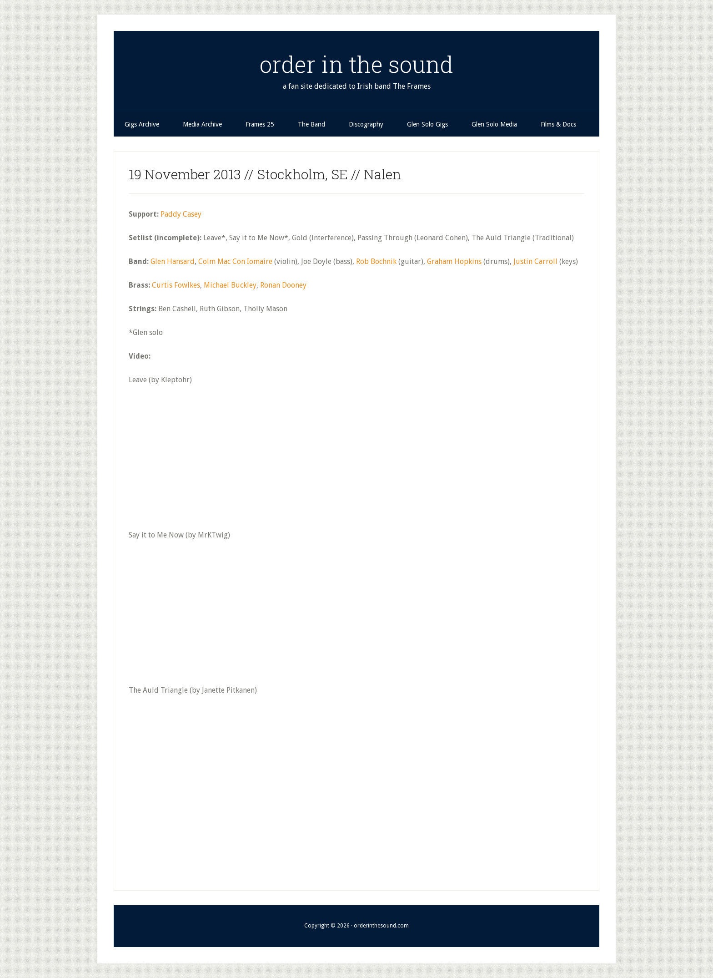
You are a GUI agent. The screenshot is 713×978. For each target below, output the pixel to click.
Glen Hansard (173, 261)
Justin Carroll (535, 261)
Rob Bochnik (376, 261)
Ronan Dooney (283, 285)
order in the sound (356, 64)
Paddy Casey (181, 214)
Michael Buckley (230, 285)
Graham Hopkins (454, 261)
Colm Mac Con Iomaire (235, 261)
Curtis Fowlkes (176, 285)
